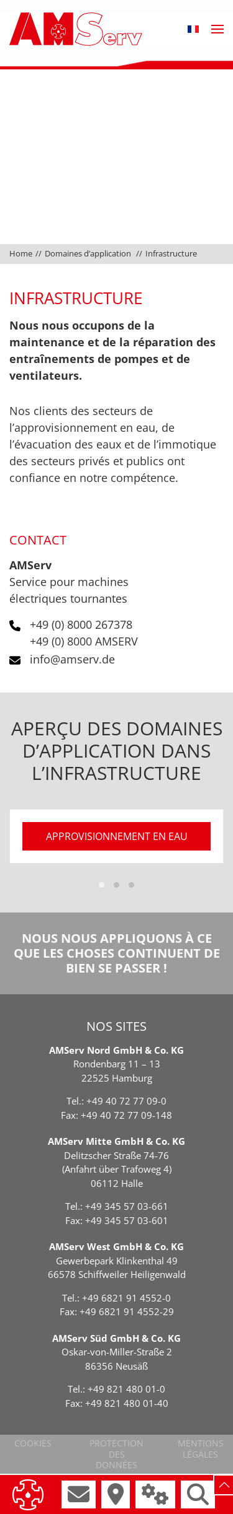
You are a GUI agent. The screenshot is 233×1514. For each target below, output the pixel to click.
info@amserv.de (72, 659)
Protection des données (116, 1454)
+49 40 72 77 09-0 (126, 1101)
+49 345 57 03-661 (126, 1206)
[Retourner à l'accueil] (75, 29)
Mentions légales (201, 1448)
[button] (193, 29)
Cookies (33, 1443)
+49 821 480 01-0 (126, 1389)
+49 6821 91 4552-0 (126, 1298)
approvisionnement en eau (117, 836)
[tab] (101, 885)
